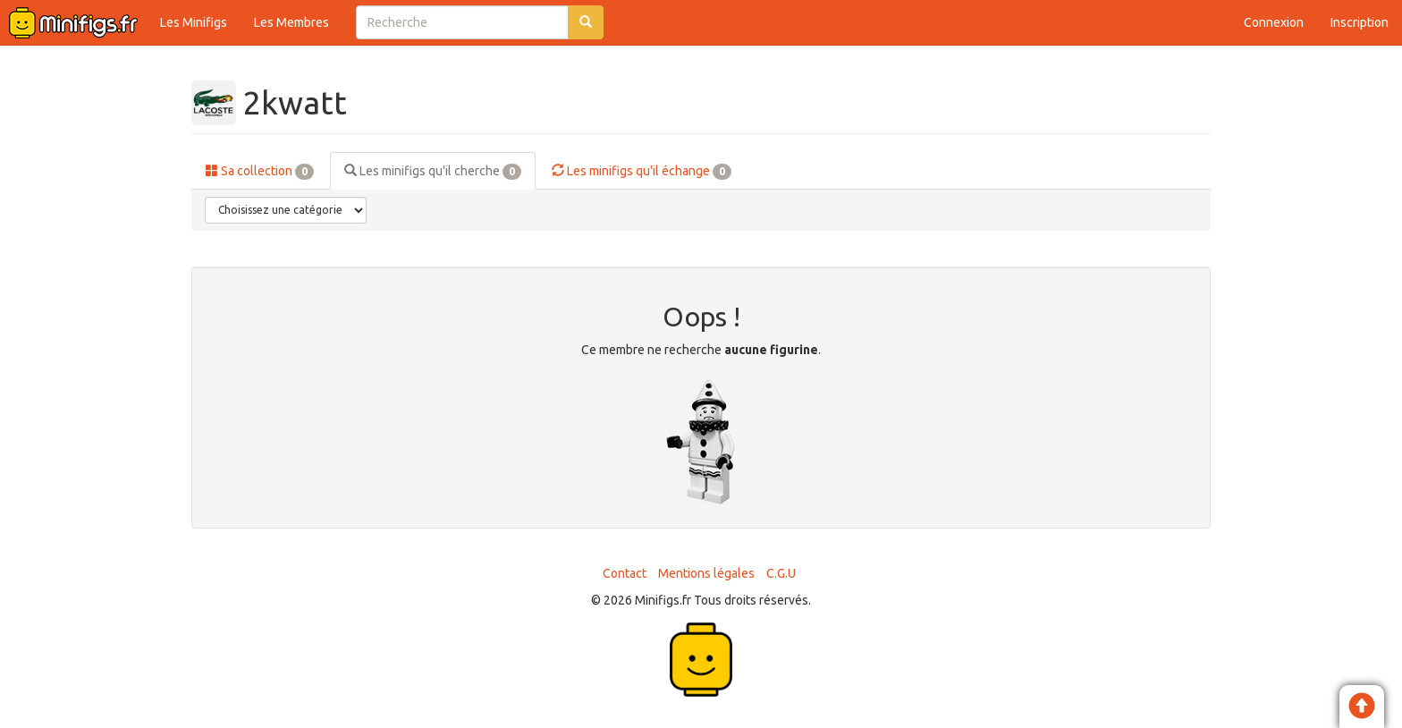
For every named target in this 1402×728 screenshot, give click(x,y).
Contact (624, 573)
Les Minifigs (193, 22)
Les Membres (291, 22)
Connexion (1274, 22)
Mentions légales (706, 573)
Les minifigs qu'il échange (641, 172)
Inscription (1359, 22)
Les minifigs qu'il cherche (432, 172)
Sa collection (260, 172)
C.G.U (781, 573)
